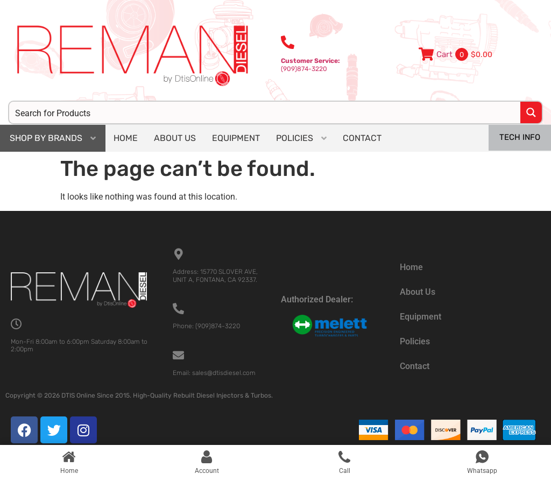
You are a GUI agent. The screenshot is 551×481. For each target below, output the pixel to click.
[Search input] (265, 112)
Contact (414, 366)
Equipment (420, 317)
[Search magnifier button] (531, 112)
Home (411, 267)
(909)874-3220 (310, 64)
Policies (415, 341)
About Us (417, 292)
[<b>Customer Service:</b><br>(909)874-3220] (287, 42)
